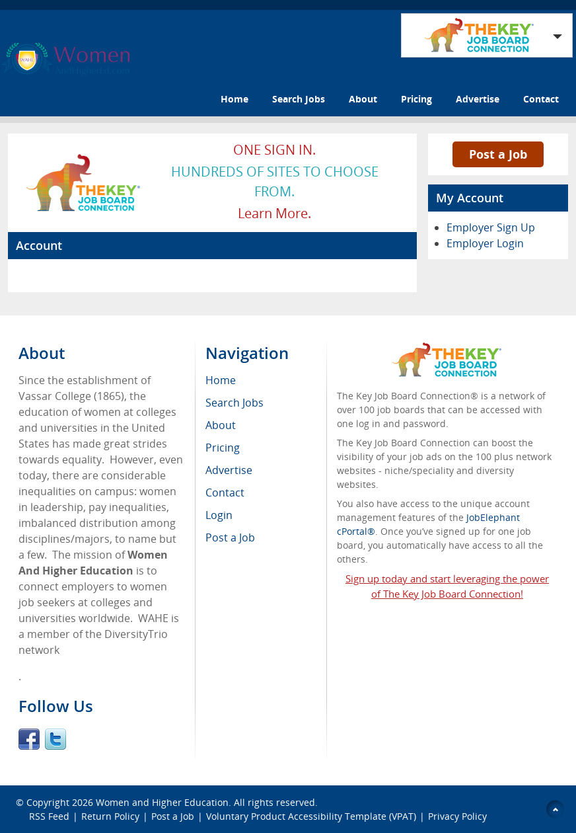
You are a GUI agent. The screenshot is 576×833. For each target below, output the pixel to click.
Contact (541, 99)
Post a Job (498, 154)
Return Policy (110, 816)
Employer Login (485, 243)
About (363, 99)
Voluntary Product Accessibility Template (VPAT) (311, 816)
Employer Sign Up (491, 227)
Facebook (29, 739)
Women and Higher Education (162, 802)
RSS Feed (49, 816)
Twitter (55, 739)
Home (234, 99)
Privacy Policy (458, 816)
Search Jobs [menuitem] (234, 402)
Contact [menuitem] (224, 492)
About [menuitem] (220, 425)
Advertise (477, 99)
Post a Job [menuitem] (230, 537)
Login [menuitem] (219, 515)
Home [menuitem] (220, 380)
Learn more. (274, 213)
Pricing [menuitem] (222, 447)
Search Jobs (298, 99)
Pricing (416, 99)
